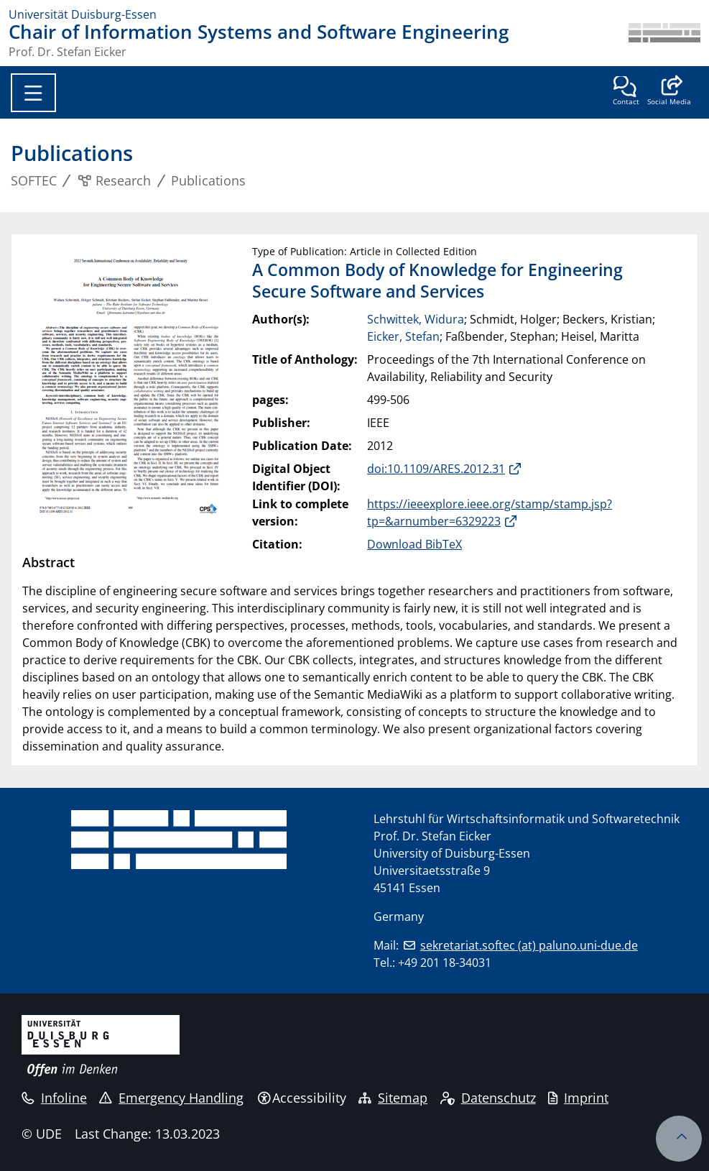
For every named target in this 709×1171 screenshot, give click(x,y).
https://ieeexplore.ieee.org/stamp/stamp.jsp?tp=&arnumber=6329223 (489, 512)
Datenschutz (488, 1097)
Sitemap (392, 1097)
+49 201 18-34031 (444, 962)
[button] (669, 92)
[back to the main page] (664, 40)
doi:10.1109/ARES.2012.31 (436, 469)
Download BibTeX (414, 544)
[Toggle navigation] (33, 92)
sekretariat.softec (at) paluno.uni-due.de (529, 945)
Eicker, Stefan (403, 336)
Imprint (578, 1097)
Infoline (54, 1097)
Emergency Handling (171, 1097)
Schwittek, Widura (415, 319)
